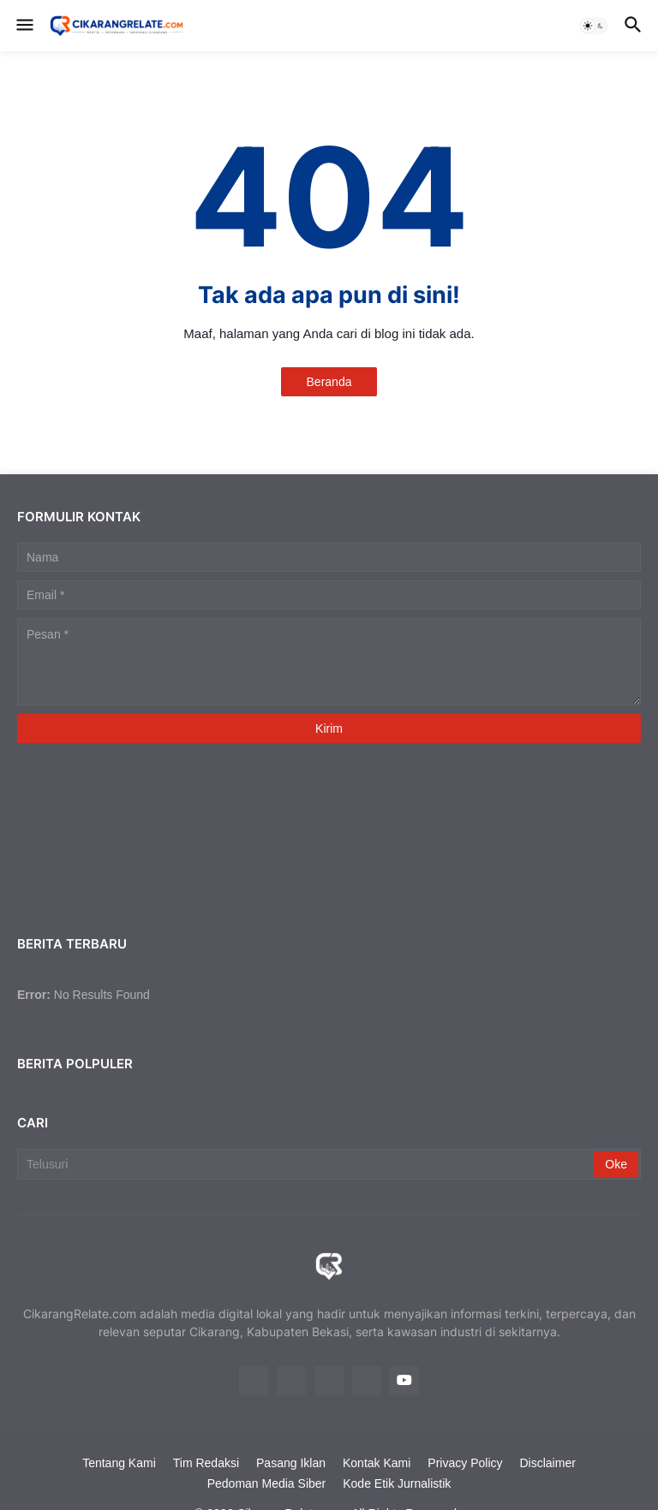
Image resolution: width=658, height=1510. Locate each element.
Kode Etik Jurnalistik (397, 1483)
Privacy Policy (465, 1463)
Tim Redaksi (206, 1463)
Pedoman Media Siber (266, 1483)
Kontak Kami (376, 1463)
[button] (23, 25)
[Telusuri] (307, 1164)
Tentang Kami (119, 1463)
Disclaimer (548, 1463)
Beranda (329, 382)
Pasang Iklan (291, 1463)
